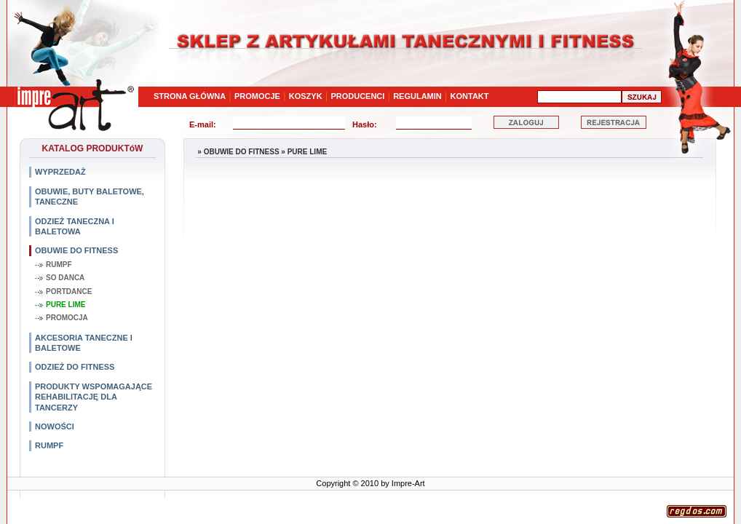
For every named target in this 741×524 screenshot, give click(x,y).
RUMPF (59, 265)
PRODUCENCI (357, 96)
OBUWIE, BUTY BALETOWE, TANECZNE (89, 196)
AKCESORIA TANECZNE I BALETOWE (83, 342)
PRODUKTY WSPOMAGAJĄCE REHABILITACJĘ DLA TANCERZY (93, 397)
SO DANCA (65, 278)
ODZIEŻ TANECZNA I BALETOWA (74, 226)
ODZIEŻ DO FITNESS (74, 366)
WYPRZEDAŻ (60, 171)
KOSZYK (305, 96)
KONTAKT (470, 96)
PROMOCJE (257, 96)
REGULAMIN (417, 96)
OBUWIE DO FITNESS (76, 250)
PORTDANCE (69, 291)
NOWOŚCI (54, 426)
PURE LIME (65, 305)
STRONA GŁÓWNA (190, 96)
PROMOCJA (67, 318)
